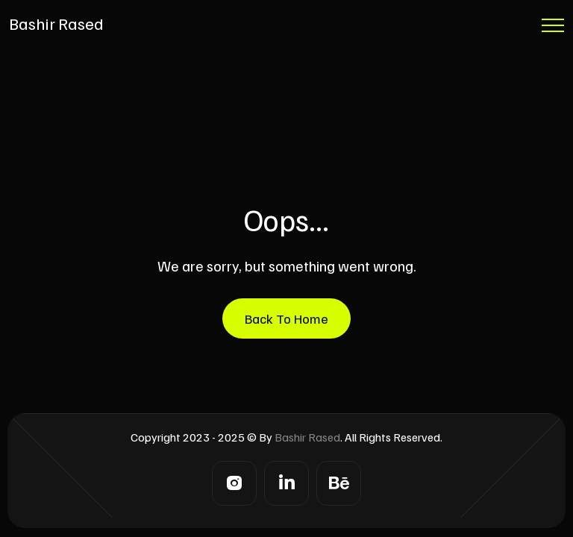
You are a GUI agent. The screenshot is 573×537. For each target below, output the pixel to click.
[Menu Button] (553, 28)
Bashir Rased (56, 23)
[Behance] (338, 483)
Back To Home (286, 318)
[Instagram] (234, 483)
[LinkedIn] (286, 483)
